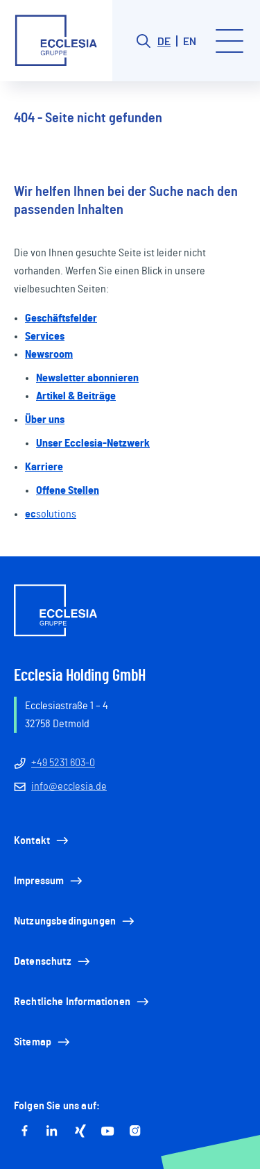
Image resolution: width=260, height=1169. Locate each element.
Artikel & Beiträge (76, 395)
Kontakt (42, 840)
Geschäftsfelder (61, 318)
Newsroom (49, 354)
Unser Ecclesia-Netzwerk (93, 443)
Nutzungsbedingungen (75, 921)
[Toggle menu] (229, 41)
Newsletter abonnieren (87, 377)
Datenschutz (53, 961)
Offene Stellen (67, 490)
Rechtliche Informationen (82, 1001)
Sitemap (43, 1041)
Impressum (49, 880)
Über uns (44, 419)
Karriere (44, 466)
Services (44, 336)
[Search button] (143, 41)
